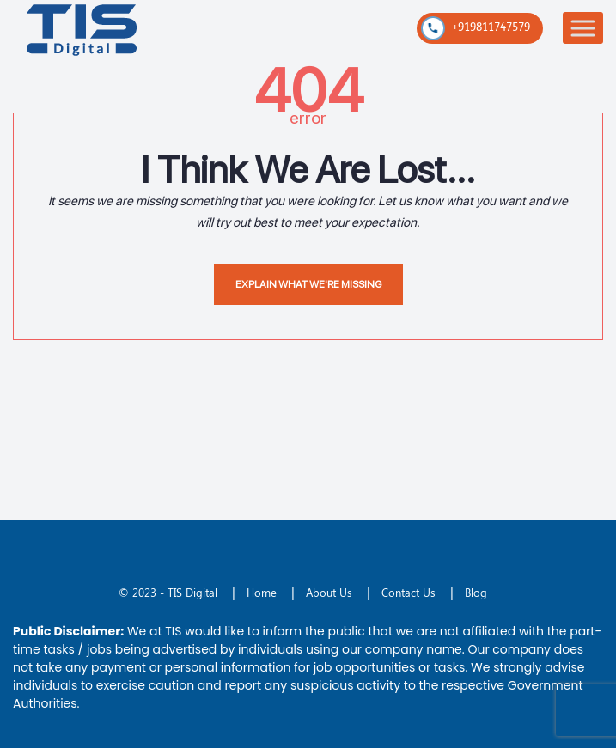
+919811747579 (475, 28)
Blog (476, 592)
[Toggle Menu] (583, 28)
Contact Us (408, 592)
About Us (329, 592)
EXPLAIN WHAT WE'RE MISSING (308, 284)
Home (262, 592)
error (308, 117)
